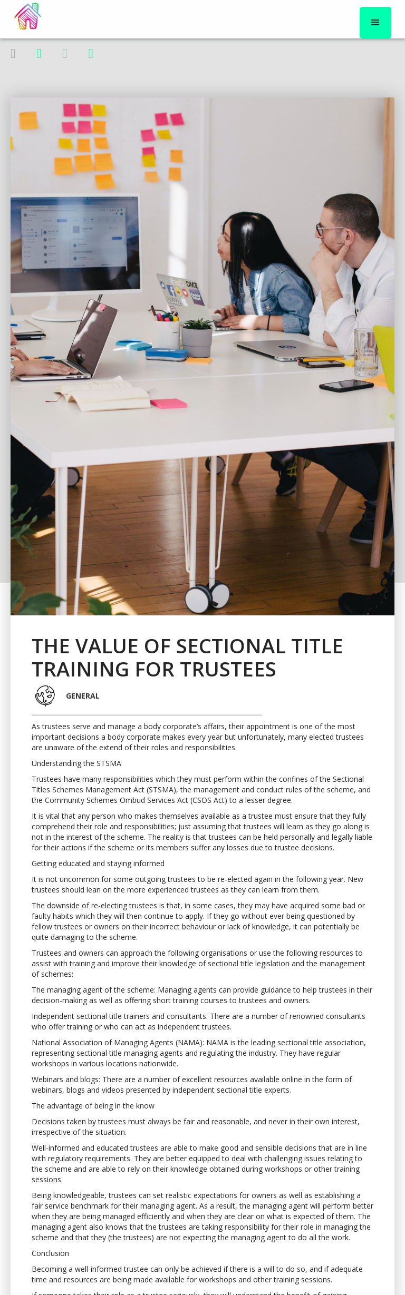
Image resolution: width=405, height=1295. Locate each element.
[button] (375, 22)
